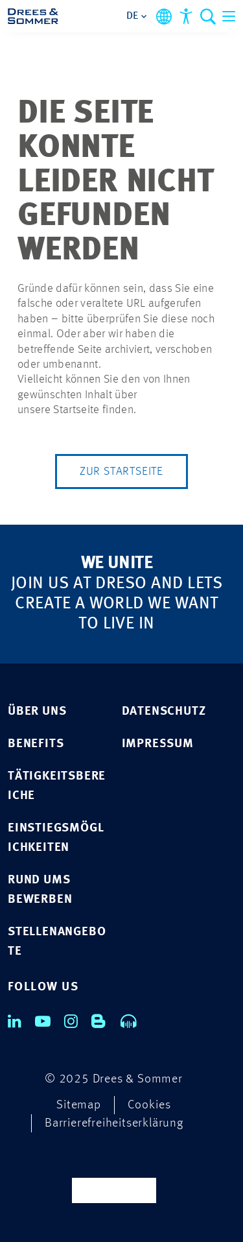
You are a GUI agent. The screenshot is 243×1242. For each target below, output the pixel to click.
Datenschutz (164, 712)
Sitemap (78, 1105)
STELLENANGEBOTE (57, 942)
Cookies (149, 1105)
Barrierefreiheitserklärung (114, 1123)
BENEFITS (36, 744)
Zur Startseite (121, 471)
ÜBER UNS (37, 712)
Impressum (158, 744)
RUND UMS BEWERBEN (40, 890)
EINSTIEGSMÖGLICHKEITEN (56, 838)
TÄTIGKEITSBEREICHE (57, 786)
